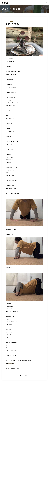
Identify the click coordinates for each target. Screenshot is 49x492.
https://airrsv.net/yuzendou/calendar (12, 368)
